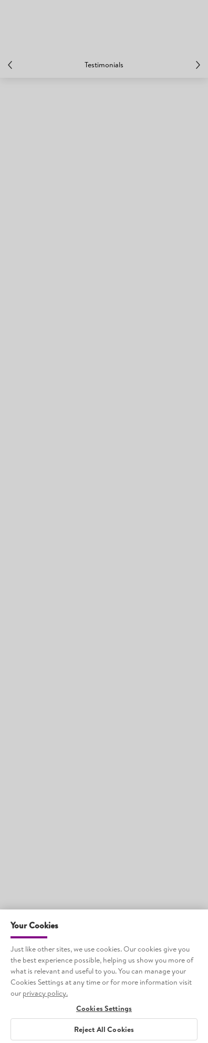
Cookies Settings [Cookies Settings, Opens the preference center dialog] (104, 1018)
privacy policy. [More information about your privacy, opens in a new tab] (45, 1002)
